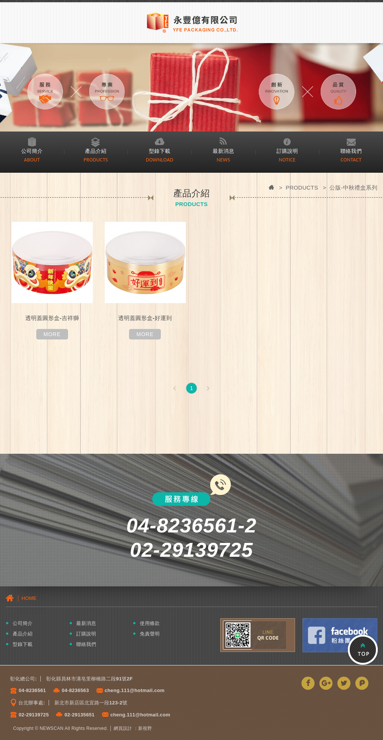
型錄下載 (159, 150)
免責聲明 (150, 634)
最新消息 (223, 150)
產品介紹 (96, 150)
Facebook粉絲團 (340, 635)
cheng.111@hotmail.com (135, 690)
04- (22, 690)
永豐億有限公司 (191, 22)
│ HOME (21, 598)
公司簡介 (32, 150)
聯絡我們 (351, 150)
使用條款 (150, 623)
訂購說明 (287, 150)
